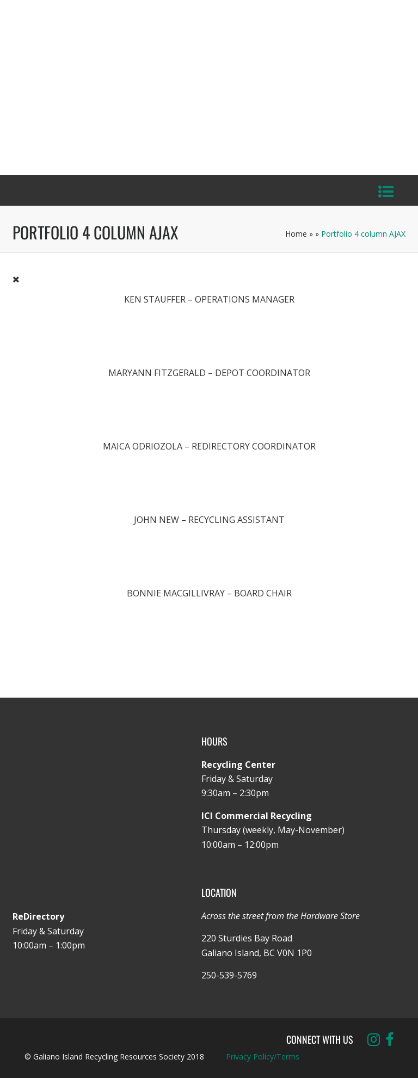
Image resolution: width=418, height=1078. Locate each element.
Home (296, 234)
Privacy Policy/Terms (262, 1056)
